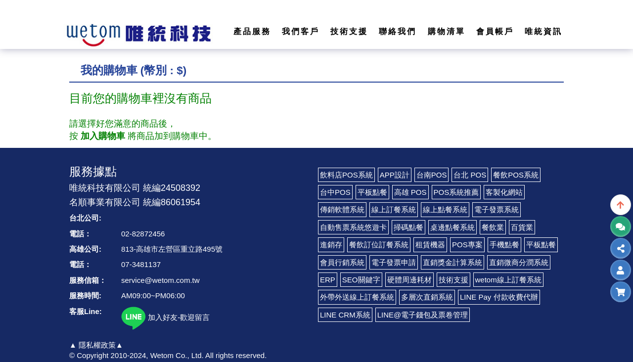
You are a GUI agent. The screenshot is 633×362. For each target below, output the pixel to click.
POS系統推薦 (456, 192)
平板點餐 (372, 192)
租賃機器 (430, 244)
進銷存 (331, 244)
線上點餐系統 (445, 209)
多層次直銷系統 (427, 297)
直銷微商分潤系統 (518, 262)
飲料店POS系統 (346, 175)
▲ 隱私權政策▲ (96, 345)
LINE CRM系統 (345, 315)
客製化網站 (504, 192)
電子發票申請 (393, 262)
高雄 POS (410, 192)
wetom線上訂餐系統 (508, 279)
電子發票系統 (496, 209)
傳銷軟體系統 (342, 209)
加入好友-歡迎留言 (165, 317)
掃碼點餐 (408, 227)
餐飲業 (493, 227)
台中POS (335, 192)
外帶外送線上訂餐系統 (357, 297)
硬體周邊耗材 (409, 279)
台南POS (431, 175)
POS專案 (467, 244)
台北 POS (469, 175)
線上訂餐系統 (393, 209)
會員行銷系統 (342, 262)
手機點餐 (504, 244)
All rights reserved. (236, 355)
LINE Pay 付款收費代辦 (499, 297)
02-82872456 (143, 233)
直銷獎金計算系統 (452, 262)
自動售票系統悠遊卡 (353, 227)
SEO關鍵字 (361, 279)
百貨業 (522, 227)
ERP (327, 279)
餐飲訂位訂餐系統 (378, 244)
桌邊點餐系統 (452, 227)
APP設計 (394, 175)
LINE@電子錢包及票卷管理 (422, 315)
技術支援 (453, 279)
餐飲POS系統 (516, 175)
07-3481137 (141, 264)
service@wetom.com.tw (160, 280)
